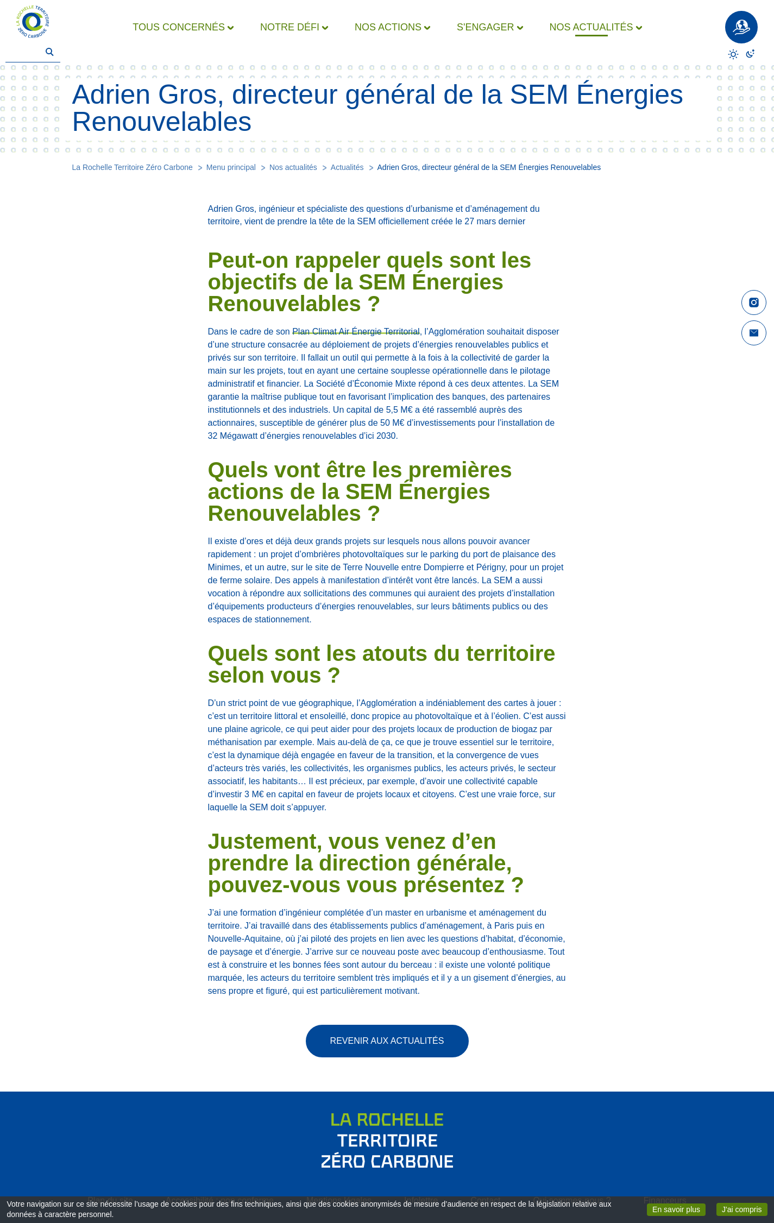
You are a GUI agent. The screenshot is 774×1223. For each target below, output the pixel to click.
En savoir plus (679, 1209)
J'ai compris (744, 1208)
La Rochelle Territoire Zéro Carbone (132, 167)
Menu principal (231, 167)
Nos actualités (293, 167)
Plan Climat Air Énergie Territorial (355, 331)
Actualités (347, 167)
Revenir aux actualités (387, 1040)
